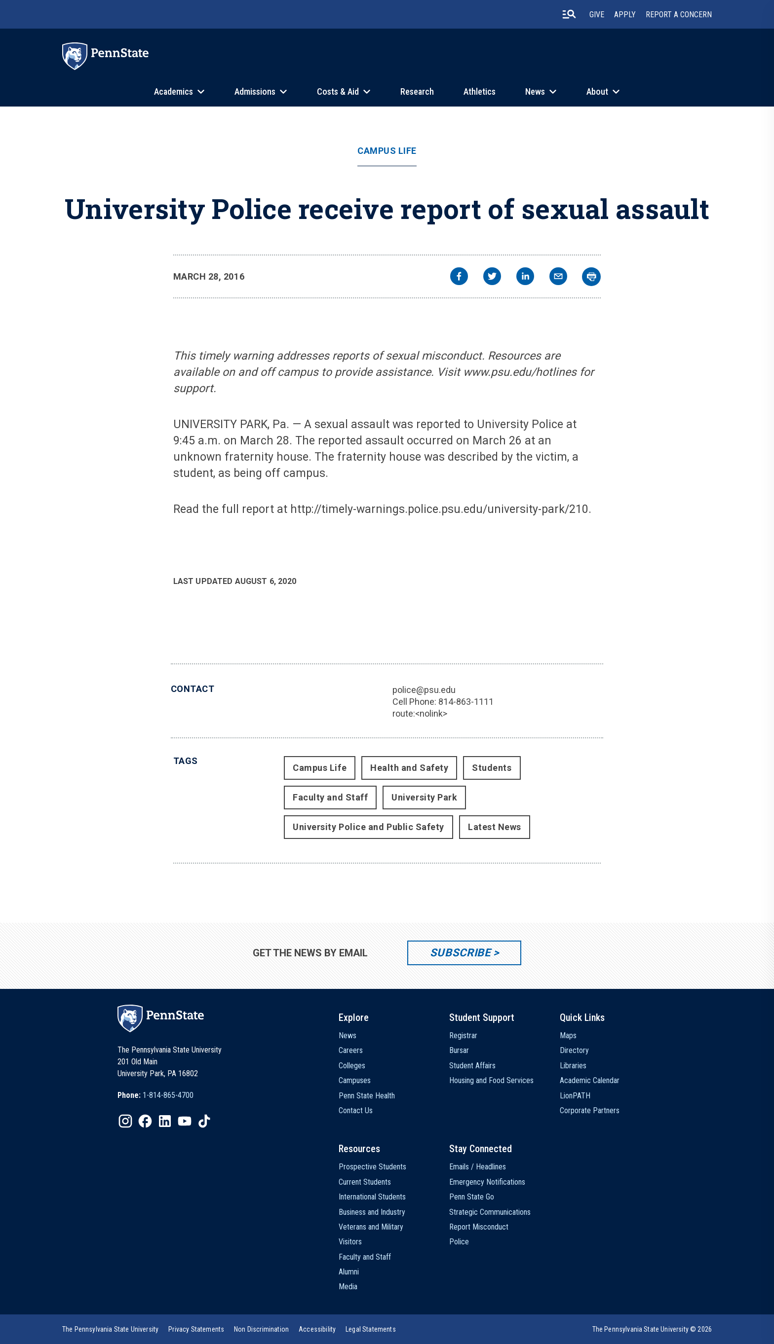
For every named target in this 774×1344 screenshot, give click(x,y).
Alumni (349, 1271)
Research (417, 91)
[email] (558, 277)
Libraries (573, 1065)
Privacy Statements (196, 1329)
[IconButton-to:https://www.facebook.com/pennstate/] (145, 1121)
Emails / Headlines (477, 1166)
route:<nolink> (419, 713)
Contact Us (356, 1110)
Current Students (365, 1182)
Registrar (463, 1035)
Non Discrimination (261, 1329)
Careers (351, 1050)
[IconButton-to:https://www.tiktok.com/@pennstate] (204, 1121)
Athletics (480, 91)
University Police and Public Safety (368, 827)
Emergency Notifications (487, 1182)
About (597, 91)
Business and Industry (372, 1212)
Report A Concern (679, 14)
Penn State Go (471, 1196)
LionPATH (575, 1095)
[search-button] (569, 14)
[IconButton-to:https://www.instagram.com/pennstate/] (125, 1121)
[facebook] (459, 277)
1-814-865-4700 (168, 1095)
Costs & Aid (338, 91)
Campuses (355, 1080)
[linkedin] (525, 277)
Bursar (459, 1050)
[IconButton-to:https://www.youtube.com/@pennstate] (185, 1121)
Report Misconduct (478, 1227)
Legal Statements (371, 1329)
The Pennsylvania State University (110, 1329)
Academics (173, 91)
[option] (155, 1095)
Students (491, 768)
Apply (625, 14)
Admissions (254, 91)
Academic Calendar (589, 1080)
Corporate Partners (589, 1110)
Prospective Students (372, 1166)
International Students (372, 1196)
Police (459, 1241)
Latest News (494, 827)
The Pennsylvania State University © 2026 (652, 1329)
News (535, 91)
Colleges (352, 1065)
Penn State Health (367, 1095)
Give (596, 14)
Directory (574, 1050)
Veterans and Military (371, 1227)
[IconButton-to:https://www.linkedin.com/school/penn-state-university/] (165, 1121)
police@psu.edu (424, 690)
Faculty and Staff (330, 797)
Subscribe (460, 952)
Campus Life (387, 151)
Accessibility (317, 1329)
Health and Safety (409, 768)
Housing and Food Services (491, 1080)
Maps (568, 1035)
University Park (424, 797)
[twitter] (492, 277)
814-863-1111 (466, 701)
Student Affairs (472, 1065)
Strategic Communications (490, 1212)
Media (348, 1286)
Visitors (350, 1241)
